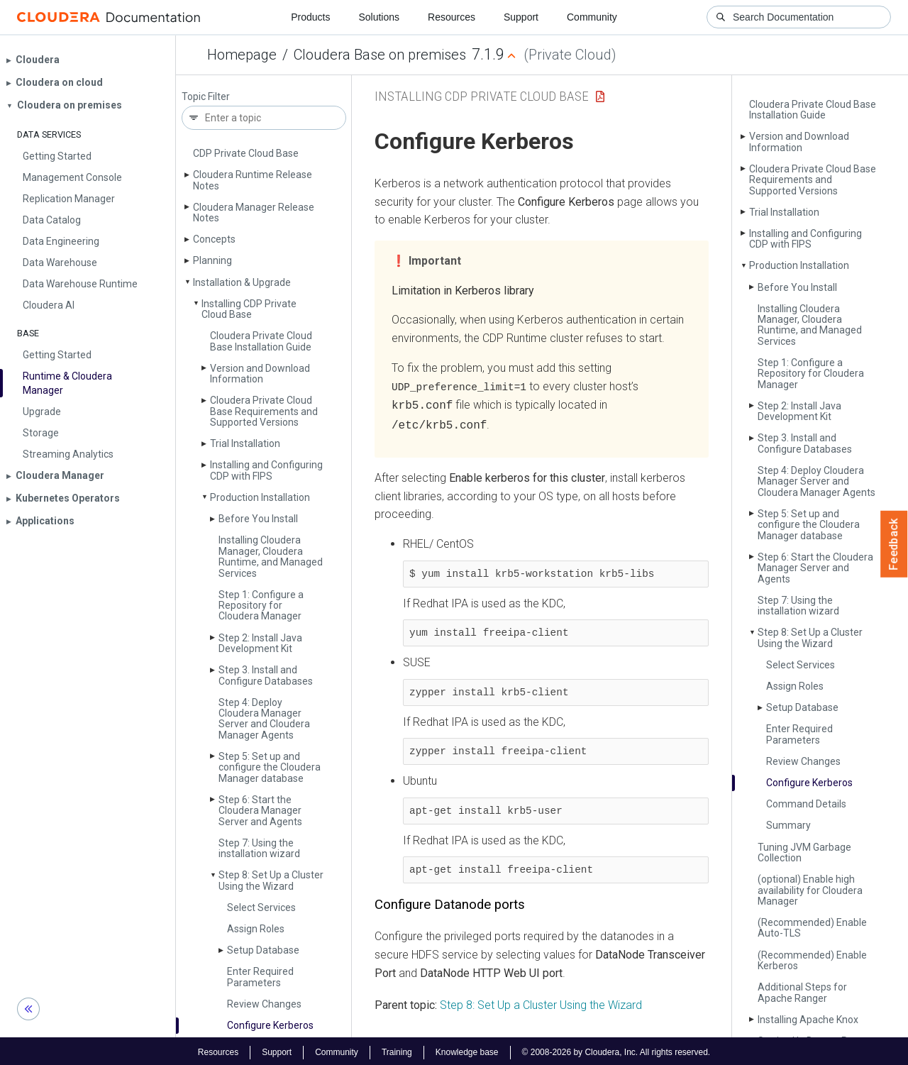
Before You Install (258, 518)
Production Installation (260, 497)
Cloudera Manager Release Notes (253, 213)
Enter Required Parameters (260, 977)
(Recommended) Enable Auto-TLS (812, 928)
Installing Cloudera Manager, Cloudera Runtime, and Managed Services (270, 556)
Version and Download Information (260, 374)
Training (397, 1049)
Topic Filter (206, 97)
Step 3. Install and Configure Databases (265, 675)
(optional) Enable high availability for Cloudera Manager (810, 890)
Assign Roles (255, 928)
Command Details (806, 804)
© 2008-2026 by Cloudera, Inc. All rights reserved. (616, 1049)
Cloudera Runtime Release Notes (252, 180)
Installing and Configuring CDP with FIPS (266, 470)
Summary (788, 825)
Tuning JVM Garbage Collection (804, 852)
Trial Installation (245, 443)
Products (310, 17)
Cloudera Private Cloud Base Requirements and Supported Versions (264, 411)
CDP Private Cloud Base (246, 153)
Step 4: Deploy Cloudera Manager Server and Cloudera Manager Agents (264, 719)
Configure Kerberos (270, 1025)
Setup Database (263, 950)
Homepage (242, 54)
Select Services (261, 907)
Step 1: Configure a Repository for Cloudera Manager (261, 605)
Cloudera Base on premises (380, 54)
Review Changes (264, 1004)
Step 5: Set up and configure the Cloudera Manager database (269, 767)
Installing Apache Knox (808, 1019)
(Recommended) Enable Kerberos (812, 960)
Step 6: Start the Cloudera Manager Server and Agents (260, 810)
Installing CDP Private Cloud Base (249, 309)
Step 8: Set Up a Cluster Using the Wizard (270, 880)
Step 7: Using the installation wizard (259, 848)
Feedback (894, 544)
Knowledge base (467, 1049)
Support (521, 17)
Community (592, 17)
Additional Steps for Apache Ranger (802, 992)
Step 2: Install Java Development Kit (260, 643)
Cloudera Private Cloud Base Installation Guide (261, 341)
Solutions (378, 17)
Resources (451, 17)
